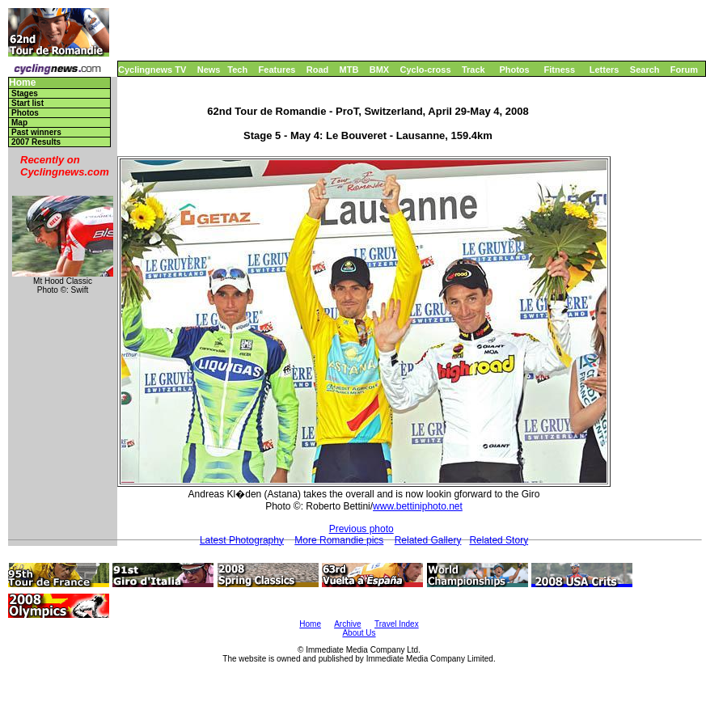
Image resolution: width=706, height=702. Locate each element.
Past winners (36, 132)
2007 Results (36, 141)
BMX (379, 69)
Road (317, 69)
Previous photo (361, 529)
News (209, 69)
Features (277, 69)
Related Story (498, 540)
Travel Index (396, 624)
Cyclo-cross (425, 69)
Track (473, 69)
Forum (684, 69)
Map (19, 122)
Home (22, 83)
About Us (358, 632)
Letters (604, 69)
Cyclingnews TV (152, 69)
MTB (349, 69)
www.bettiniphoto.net (418, 506)
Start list (27, 103)
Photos (514, 69)
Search (645, 69)
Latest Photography (242, 540)
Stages (24, 93)
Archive (347, 624)
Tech (237, 69)
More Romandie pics (338, 540)
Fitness (559, 69)
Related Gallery (428, 540)
